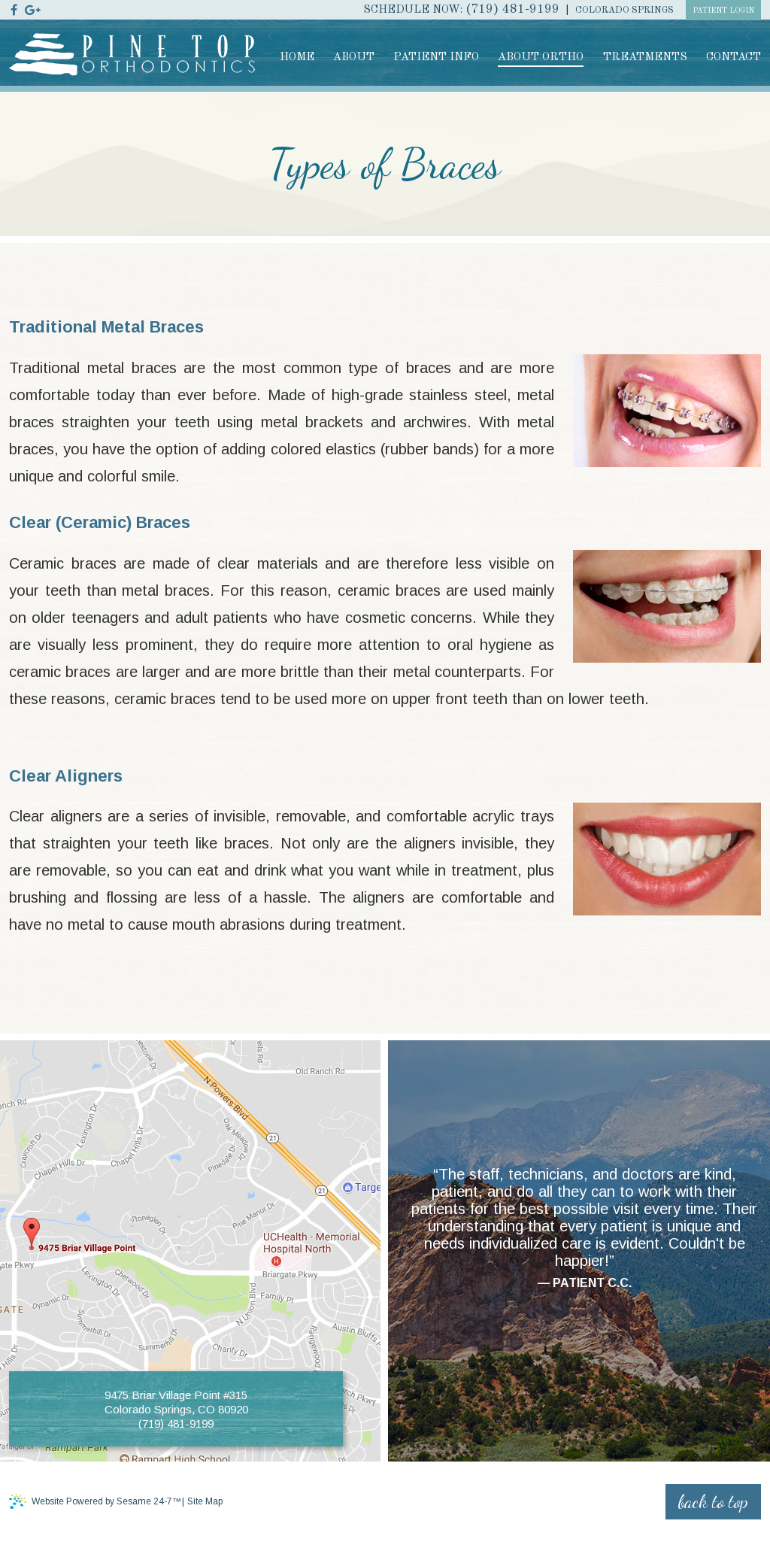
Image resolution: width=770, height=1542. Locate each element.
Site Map (205, 1501)
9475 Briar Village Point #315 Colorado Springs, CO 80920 (176, 1401)
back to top (713, 1502)
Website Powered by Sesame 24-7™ (95, 1501)
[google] (33, 9)
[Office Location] (80, 1238)
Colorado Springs (624, 10)
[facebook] (14, 9)
